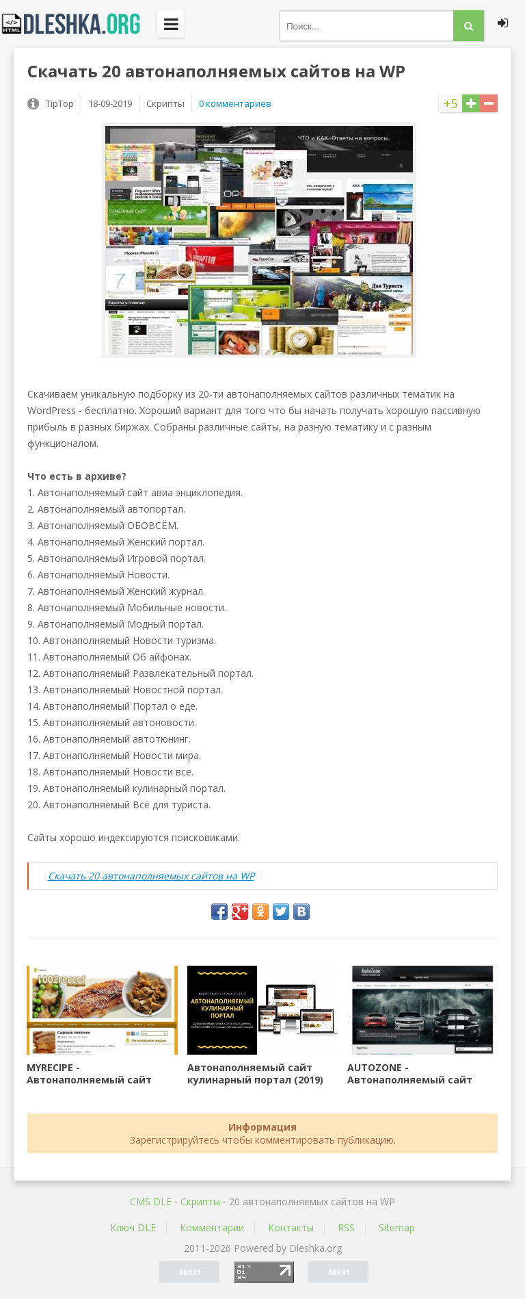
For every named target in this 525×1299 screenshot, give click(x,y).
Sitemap (397, 1227)
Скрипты (200, 1201)
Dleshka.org (78, 24)
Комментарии (212, 1227)
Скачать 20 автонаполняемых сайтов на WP (151, 875)
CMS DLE (151, 1201)
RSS (346, 1227)
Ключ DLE (133, 1227)
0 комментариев (235, 103)
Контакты (291, 1227)
